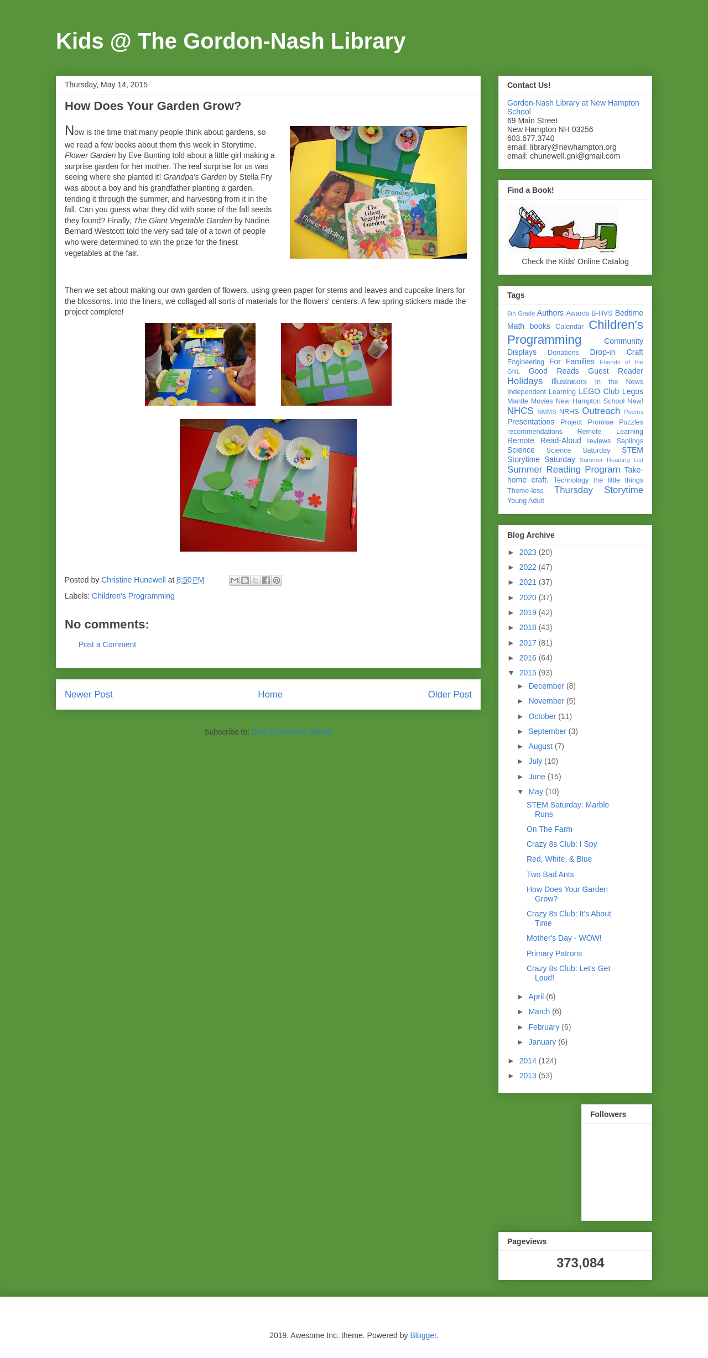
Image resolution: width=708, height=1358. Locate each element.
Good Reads (554, 370)
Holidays (525, 381)
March (540, 1011)
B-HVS (602, 313)
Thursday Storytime (598, 490)
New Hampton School (590, 401)
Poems (633, 411)
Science (521, 449)
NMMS (546, 411)
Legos (632, 391)
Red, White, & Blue (559, 858)
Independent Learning (541, 392)
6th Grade (521, 313)
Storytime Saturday (541, 459)
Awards (577, 313)
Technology (571, 480)
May (536, 791)
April (537, 996)
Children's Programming (133, 595)
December (547, 685)
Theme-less (525, 491)
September (548, 731)
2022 (529, 567)
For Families (572, 361)
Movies (542, 401)
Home (270, 694)
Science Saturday (578, 450)
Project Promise (586, 422)
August (541, 746)
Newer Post (89, 694)
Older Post (450, 694)
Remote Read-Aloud (544, 440)
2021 (529, 582)
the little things (618, 480)
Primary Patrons (554, 953)
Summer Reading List (611, 460)
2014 (529, 1060)
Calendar (569, 327)
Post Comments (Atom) (292, 731)
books (539, 326)
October (543, 716)
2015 (529, 672)
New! (635, 401)
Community (623, 341)
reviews (599, 441)
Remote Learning (610, 432)
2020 (529, 597)
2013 (529, 1075)
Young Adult (525, 501)
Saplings (630, 441)
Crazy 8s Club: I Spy (562, 844)
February (544, 1027)
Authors (550, 312)
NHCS (520, 411)
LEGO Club (599, 391)
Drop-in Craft (616, 352)
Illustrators (569, 381)
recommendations (535, 432)
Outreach (601, 411)
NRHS (569, 412)
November (547, 700)
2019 (529, 612)
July (536, 761)
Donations (563, 352)
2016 (529, 657)
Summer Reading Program (564, 469)
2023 (529, 552)
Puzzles (631, 422)
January (543, 1041)
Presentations (531, 421)
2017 (529, 642)
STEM (632, 449)
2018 (529, 627)
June (537, 776)
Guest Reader (615, 370)
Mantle (517, 401)
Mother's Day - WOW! (564, 938)
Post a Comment (107, 644)
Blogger (423, 1335)
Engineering (525, 362)
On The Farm (549, 829)
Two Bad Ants (550, 874)
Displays (522, 352)
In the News (619, 382)
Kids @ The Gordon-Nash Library (230, 41)
